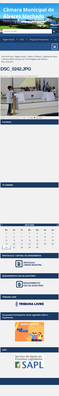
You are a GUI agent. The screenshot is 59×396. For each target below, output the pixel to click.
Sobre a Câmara (34, 56)
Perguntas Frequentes (39, 39)
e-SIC (22, 39)
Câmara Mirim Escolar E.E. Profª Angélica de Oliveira (24, 59)
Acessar (53, 27)
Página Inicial (8, 39)
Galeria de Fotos (50, 56)
